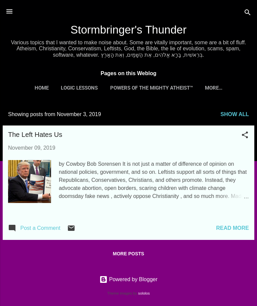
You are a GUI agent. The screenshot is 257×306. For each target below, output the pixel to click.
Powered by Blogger (128, 279)
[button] (245, 136)
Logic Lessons (79, 88)
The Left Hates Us (35, 134)
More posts (128, 253)
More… (213, 88)
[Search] (248, 13)
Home (42, 88)
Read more (232, 228)
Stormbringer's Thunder (129, 29)
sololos (144, 293)
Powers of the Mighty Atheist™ (151, 88)
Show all (234, 114)
